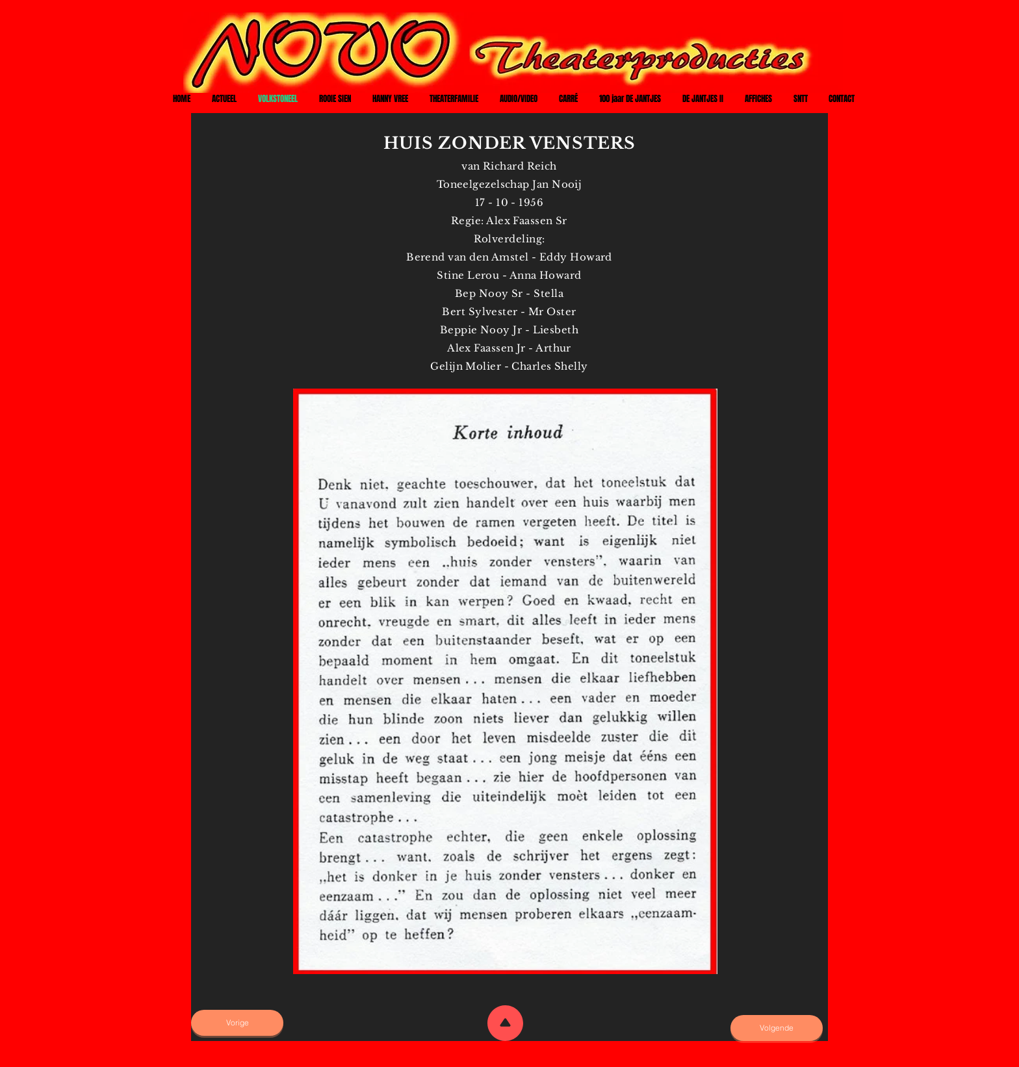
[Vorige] (237, 1023)
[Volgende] (776, 1028)
